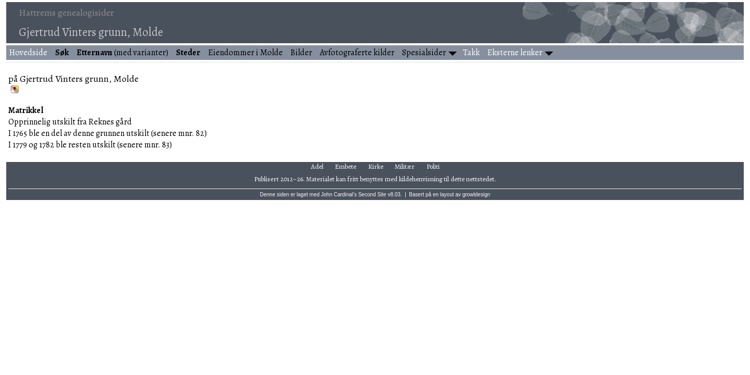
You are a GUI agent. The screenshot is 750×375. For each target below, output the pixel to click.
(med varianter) (122, 52)
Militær (405, 166)
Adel (317, 166)
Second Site (372, 194)
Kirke (375, 166)
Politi (433, 166)
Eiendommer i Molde (245, 52)
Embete (345, 166)
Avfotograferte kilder (357, 52)
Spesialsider (424, 52)
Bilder (301, 52)
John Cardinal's (339, 194)
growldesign (476, 194)
